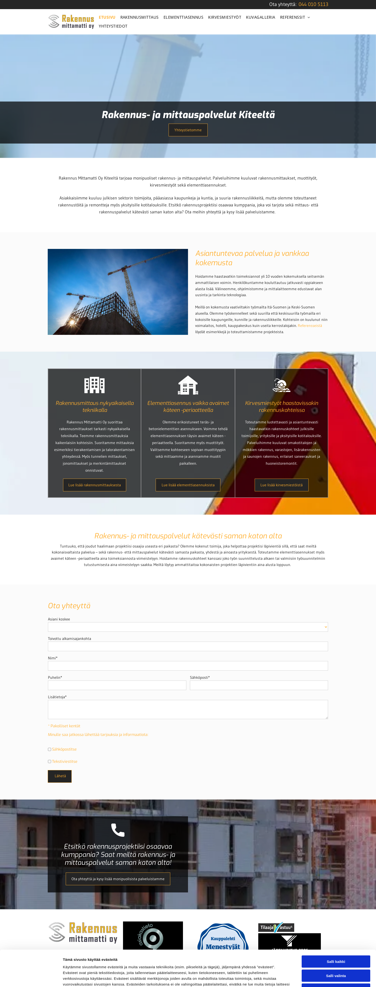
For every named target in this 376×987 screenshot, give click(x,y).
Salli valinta (336, 942)
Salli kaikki (336, 928)
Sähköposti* (200, 677)
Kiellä (336, 956)
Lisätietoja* (57, 696)
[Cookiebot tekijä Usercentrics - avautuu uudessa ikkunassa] (31, 977)
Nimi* (53, 658)
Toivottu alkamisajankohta (69, 638)
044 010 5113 (313, 4)
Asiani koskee (59, 619)
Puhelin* (55, 677)
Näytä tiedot (256, 977)
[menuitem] (107, 17)
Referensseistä (310, 325)
